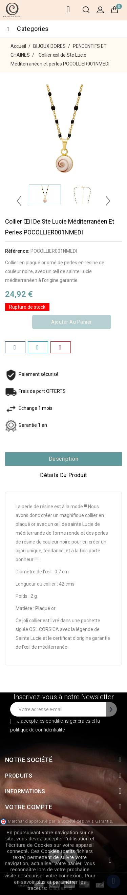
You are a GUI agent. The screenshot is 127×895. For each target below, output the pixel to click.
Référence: (17, 251)
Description (64, 459)
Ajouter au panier (71, 322)
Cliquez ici (60, 888)
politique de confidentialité (37, 729)
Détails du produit (63, 475)
